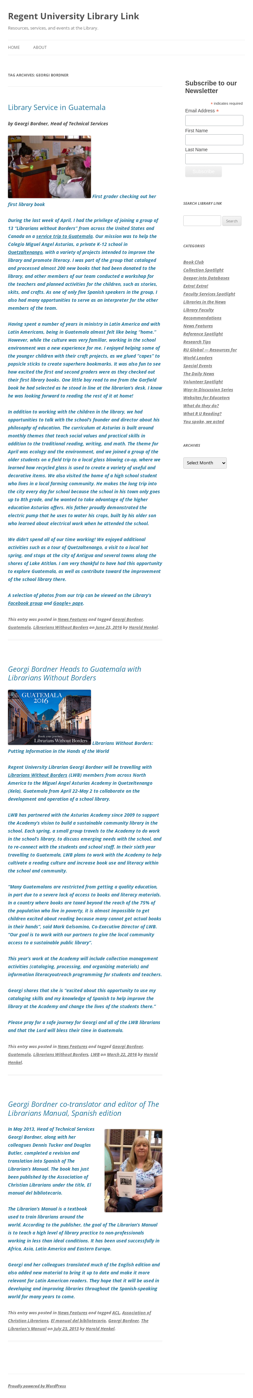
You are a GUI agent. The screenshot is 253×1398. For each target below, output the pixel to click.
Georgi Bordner (127, 619)
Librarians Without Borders (60, 627)
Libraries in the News (204, 302)
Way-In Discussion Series (208, 390)
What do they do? (201, 405)
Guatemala (19, 627)
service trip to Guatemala (64, 236)
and (47, 603)
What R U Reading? (202, 413)
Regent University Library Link (73, 16)
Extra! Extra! (195, 286)
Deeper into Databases (206, 278)
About (40, 47)
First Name (196, 130)
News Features (72, 619)
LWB (95, 1054)
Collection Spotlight (203, 270)
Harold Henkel (143, 627)
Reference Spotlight (203, 334)
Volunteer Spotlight (203, 382)
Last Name (196, 149)
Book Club (193, 262)
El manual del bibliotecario (78, 1321)
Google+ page (68, 603)
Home (14, 47)
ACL (116, 1313)
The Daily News (198, 374)
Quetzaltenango (25, 252)
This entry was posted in (33, 619)
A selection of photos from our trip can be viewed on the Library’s (79, 595)
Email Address (202, 111)
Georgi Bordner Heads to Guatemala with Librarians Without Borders (74, 673)
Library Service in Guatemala (57, 107)
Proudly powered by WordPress (37, 1386)
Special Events (197, 366)
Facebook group (25, 603)
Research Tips (197, 342)
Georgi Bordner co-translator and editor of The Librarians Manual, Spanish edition (83, 1108)
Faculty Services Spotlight (209, 294)
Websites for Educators (206, 398)
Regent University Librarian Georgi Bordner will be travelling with (80, 767)
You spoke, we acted (203, 421)
